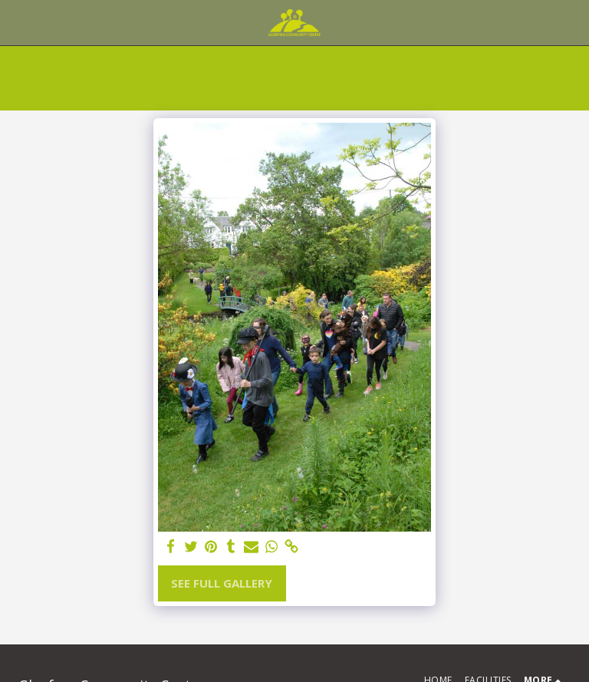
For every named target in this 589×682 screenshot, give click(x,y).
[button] (17, 22)
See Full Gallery (221, 583)
